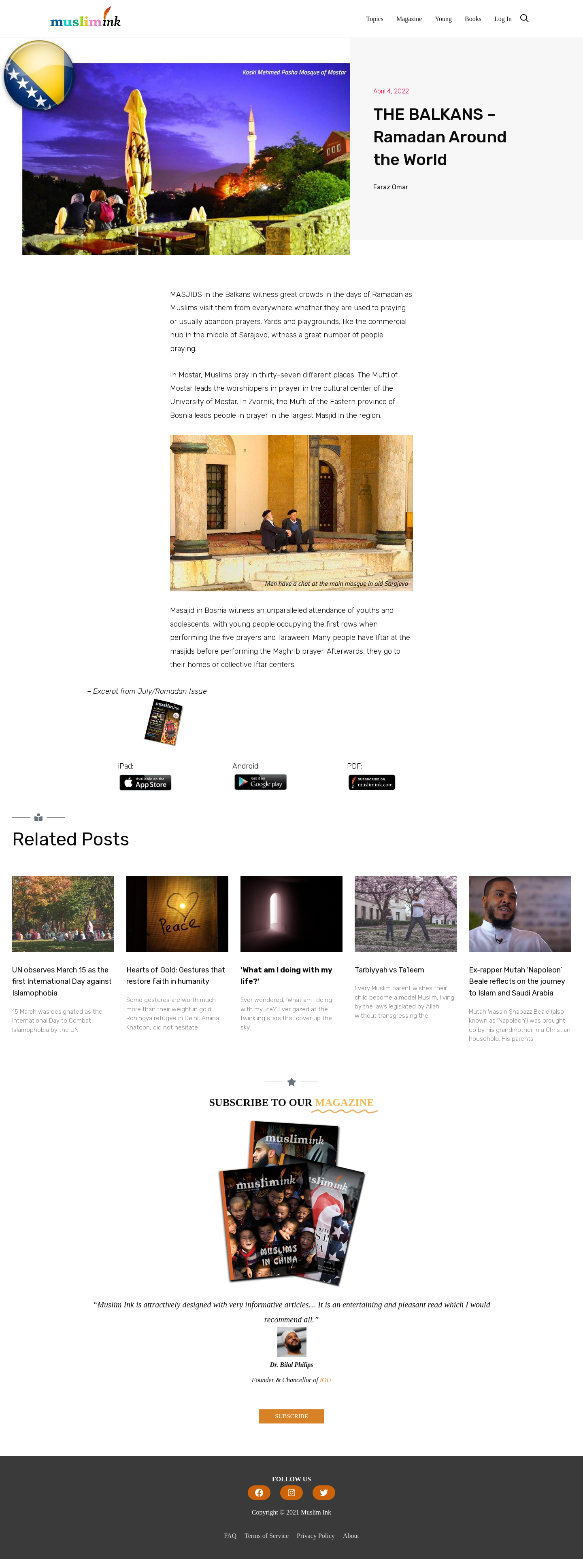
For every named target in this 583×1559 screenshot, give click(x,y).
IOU (325, 1380)
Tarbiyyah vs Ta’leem (389, 970)
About (351, 1535)
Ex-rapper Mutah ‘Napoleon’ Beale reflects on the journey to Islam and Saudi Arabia (517, 982)
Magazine (409, 18)
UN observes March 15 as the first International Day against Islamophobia (62, 982)
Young (443, 18)
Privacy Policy (316, 1535)
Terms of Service (267, 1535)
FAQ (230, 1535)
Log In (503, 18)
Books (473, 18)
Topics (374, 18)
